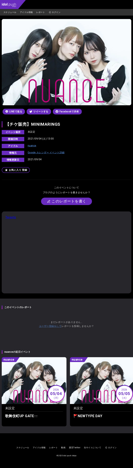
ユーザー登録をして (50, 326)
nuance (32, 145)
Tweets (10, 217)
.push (9, 4)
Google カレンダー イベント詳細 (46, 152)
